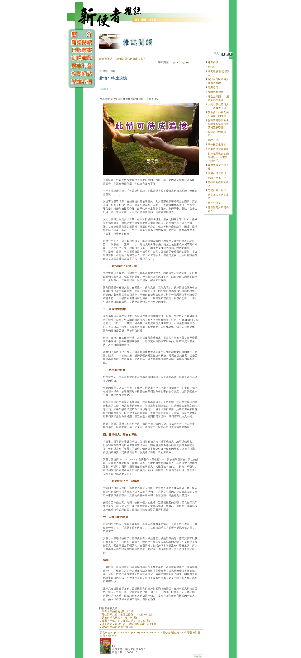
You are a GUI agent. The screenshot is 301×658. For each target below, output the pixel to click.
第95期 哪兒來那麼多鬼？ (131, 58)
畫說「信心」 (216, 140)
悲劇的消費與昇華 (218, 149)
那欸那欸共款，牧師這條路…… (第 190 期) (127, 614)
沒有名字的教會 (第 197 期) (118, 611)
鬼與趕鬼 (213, 87)
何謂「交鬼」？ (217, 177)
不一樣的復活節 (217, 144)
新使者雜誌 (105, 58)
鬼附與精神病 (216, 91)
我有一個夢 (214, 202)
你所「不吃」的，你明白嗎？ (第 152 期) (126, 620)
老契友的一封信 (217, 190)
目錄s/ (211, 67)
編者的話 (213, 62)
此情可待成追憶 (217, 173)
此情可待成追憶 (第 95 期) (117, 626)
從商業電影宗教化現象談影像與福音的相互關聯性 (218, 124)
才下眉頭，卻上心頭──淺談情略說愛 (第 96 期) (130, 623)
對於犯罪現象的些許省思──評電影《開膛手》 (218, 157)
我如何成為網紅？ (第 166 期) (119, 617)
